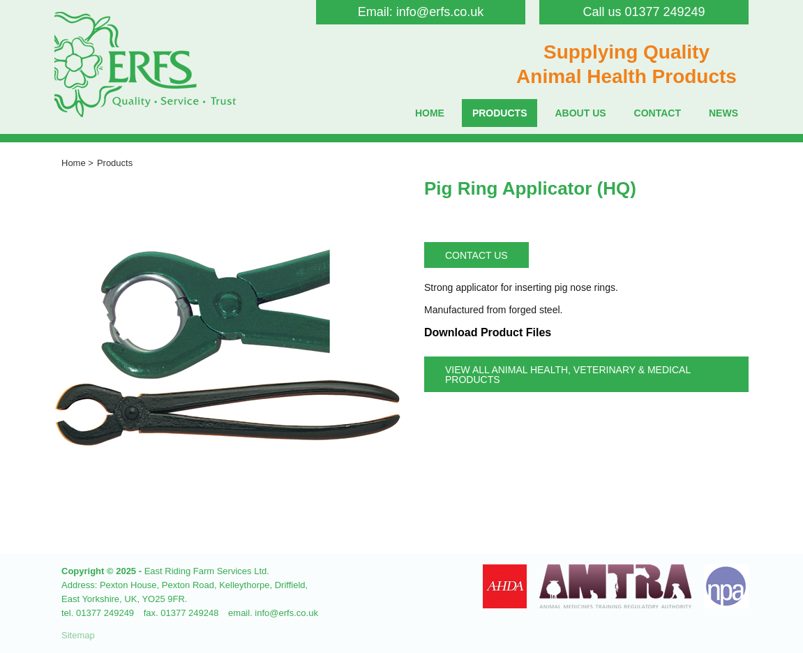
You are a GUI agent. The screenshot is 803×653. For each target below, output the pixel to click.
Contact (657, 113)
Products (499, 113)
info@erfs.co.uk (439, 12)
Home (429, 113)
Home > (77, 163)
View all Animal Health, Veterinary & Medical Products (568, 374)
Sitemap (78, 635)
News (723, 113)
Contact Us (476, 255)
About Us (580, 113)
